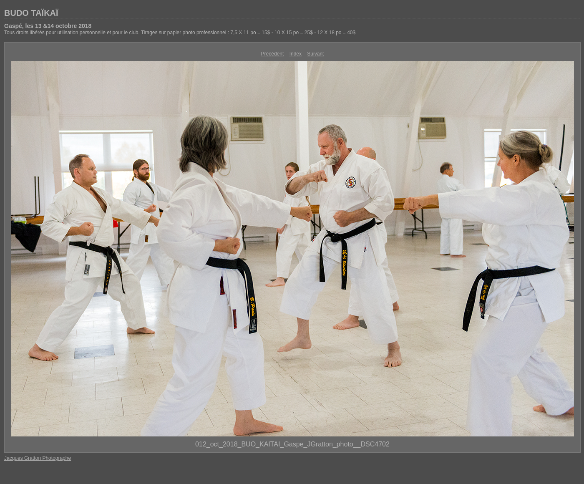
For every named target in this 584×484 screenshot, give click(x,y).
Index (295, 54)
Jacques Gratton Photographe (37, 458)
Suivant (315, 54)
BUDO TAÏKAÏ (31, 13)
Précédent (272, 54)
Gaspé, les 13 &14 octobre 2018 (47, 26)
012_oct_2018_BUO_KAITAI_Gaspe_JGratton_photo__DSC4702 (292, 444)
